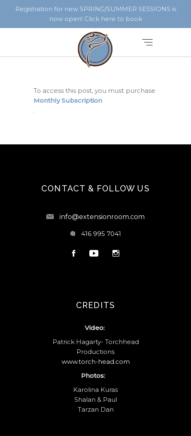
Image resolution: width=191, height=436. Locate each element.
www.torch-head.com (96, 361)
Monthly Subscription (67, 100)
